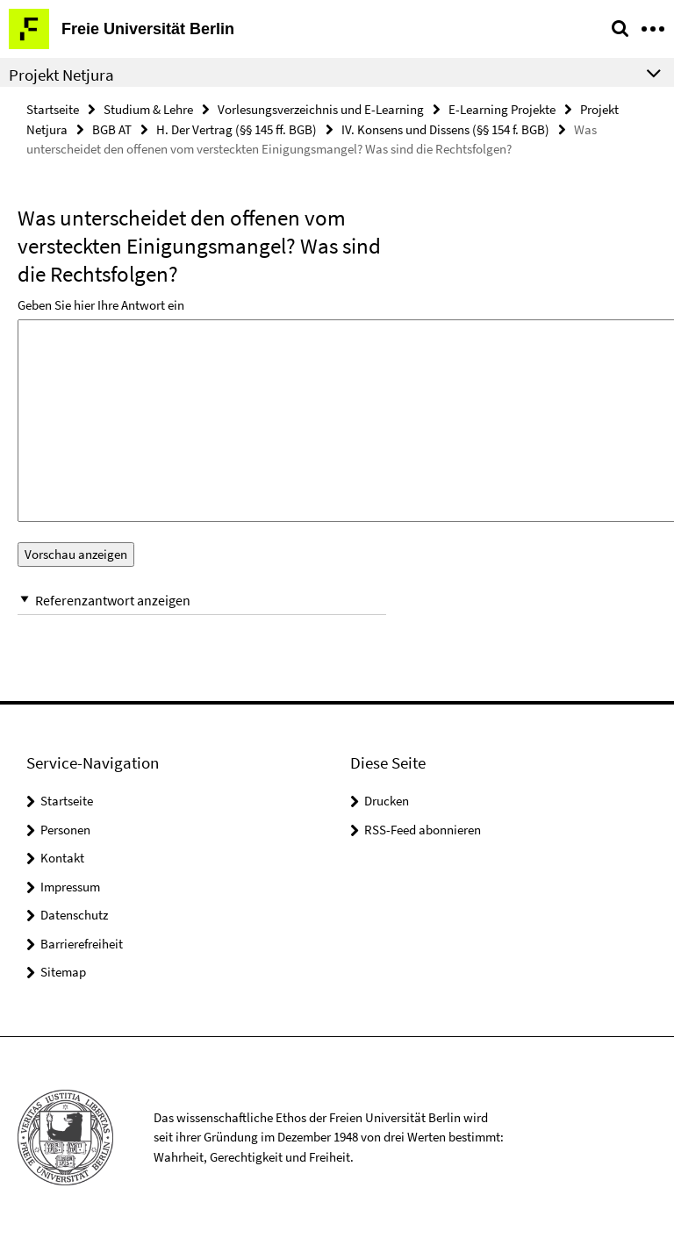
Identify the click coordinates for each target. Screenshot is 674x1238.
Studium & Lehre (148, 109)
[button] (202, 600)
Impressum (70, 886)
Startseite (52, 109)
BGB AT (112, 129)
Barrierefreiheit (81, 943)
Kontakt (62, 857)
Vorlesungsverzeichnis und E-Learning (321, 109)
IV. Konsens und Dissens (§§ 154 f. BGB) (445, 129)
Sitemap (63, 971)
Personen (65, 829)
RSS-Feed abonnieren (422, 829)
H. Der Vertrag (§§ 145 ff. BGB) (236, 129)
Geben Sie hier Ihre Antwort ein (101, 305)
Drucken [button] (386, 800)
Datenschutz (74, 914)
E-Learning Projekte (502, 109)
